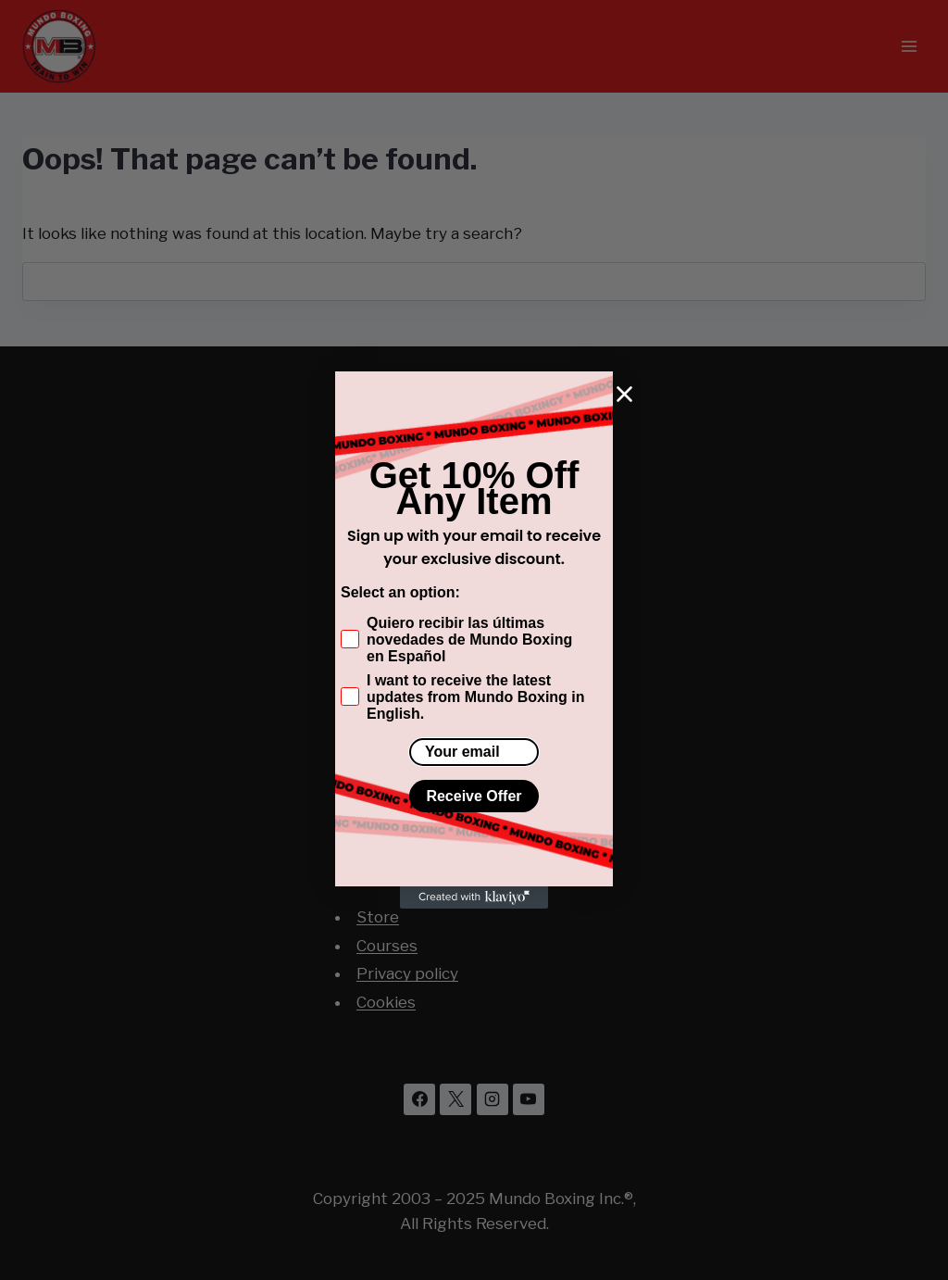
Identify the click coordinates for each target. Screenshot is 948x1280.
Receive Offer (473, 796)
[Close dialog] (624, 394)
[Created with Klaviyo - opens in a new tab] (474, 897)
